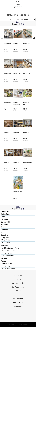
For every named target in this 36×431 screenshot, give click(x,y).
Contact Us (18, 410)
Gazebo (4, 362)
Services (18, 395)
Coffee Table (6, 326)
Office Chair (5, 347)
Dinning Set (5, 315)
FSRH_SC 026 (23, 290)
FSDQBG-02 (23, 44)
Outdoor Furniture (7, 360)
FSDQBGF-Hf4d (6, 184)
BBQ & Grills (5, 370)
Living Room (5, 342)
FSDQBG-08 (5, 149)
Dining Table (5, 318)
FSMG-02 (22, 220)
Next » (18, 22)
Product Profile (18, 387)
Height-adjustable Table (10, 352)
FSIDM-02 (4, 220)
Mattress (4, 334)
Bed (2, 331)
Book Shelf (5, 339)
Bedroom (4, 328)
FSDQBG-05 (5, 114)
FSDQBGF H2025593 (26, 149)
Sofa (2, 336)
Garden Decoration (8, 373)
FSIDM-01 (22, 184)
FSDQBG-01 (5, 44)
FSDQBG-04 (23, 79)
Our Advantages (18, 391)
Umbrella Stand (6, 368)
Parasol (4, 365)
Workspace (5, 349)
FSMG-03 (4, 255)
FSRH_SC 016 (6, 290)
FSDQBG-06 (23, 114)
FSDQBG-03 (5, 79)
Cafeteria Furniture (8, 355)
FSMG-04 (22, 255)
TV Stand (4, 323)
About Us (18, 383)
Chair (3, 321)
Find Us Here (18, 406)
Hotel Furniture (6, 357)
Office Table (5, 344)
